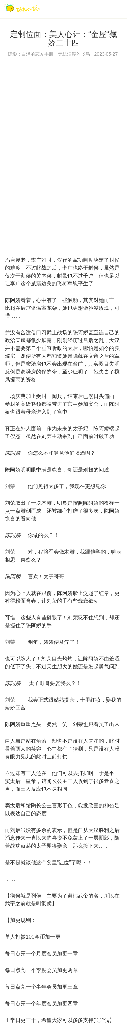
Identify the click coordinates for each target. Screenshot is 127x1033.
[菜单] (120, 9)
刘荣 (10, 486)
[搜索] (106, 9)
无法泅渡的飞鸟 (74, 53)
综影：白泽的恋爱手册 (30, 53)
